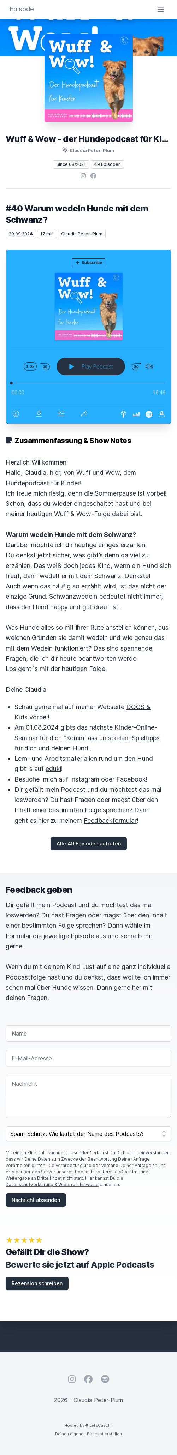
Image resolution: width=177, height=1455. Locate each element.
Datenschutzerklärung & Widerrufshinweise (52, 1184)
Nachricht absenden (36, 1200)
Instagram (84, 779)
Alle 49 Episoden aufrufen (89, 843)
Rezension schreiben (37, 1283)
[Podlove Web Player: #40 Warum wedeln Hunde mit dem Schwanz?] (88, 337)
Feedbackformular (110, 820)
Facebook (131, 779)
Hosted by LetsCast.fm (88, 1425)
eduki (53, 768)
